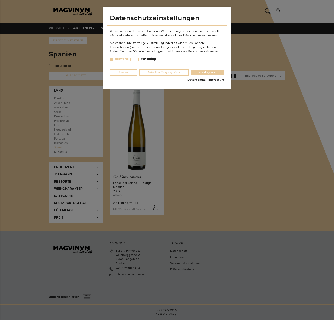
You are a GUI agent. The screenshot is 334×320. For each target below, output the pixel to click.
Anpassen (123, 72)
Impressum (216, 80)
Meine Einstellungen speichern (164, 72)
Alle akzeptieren (207, 72)
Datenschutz (196, 80)
